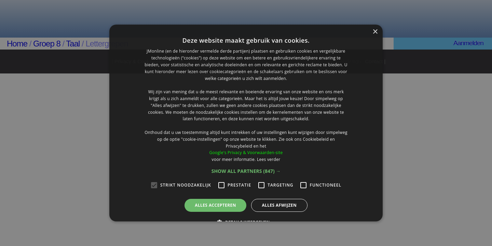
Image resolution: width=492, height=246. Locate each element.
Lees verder (269, 159)
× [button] (375, 32)
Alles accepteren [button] (215, 205)
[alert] (246, 123)
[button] (246, 171)
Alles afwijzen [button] (279, 205)
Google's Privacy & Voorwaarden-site (246, 152)
